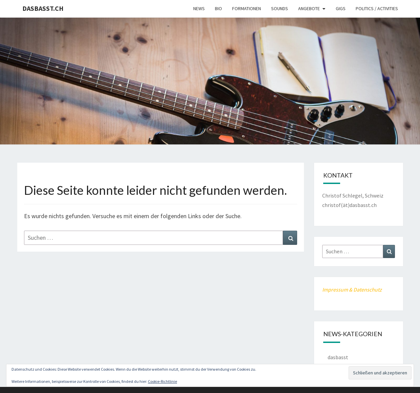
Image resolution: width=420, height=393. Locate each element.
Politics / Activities (377, 8)
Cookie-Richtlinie (162, 381)
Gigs (341, 8)
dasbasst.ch (43, 8)
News (199, 8)
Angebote (309, 8)
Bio (218, 8)
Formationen (246, 8)
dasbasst (338, 357)
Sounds (279, 8)
